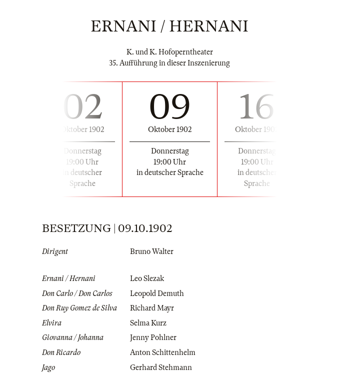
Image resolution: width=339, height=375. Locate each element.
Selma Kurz (148, 323)
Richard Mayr (152, 308)
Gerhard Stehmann (161, 368)
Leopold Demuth (157, 294)
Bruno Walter (152, 252)
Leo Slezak (147, 278)
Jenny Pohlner (153, 338)
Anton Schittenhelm (163, 352)
